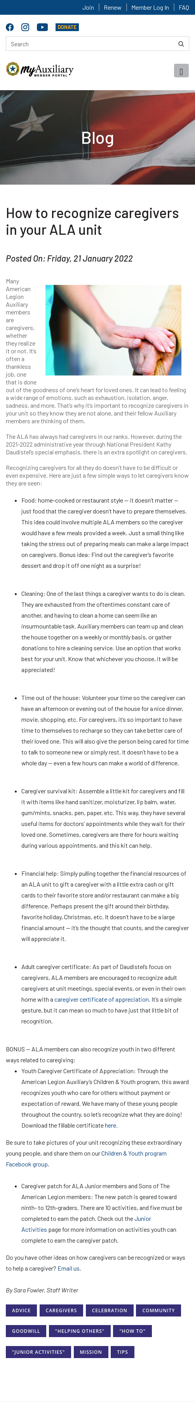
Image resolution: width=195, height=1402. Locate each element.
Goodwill (26, 1331)
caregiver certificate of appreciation (101, 999)
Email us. (69, 1268)
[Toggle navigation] (181, 70)
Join (88, 7)
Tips (122, 1352)
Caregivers (61, 1310)
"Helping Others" (79, 1331)
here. (111, 1125)
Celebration (109, 1310)
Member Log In (150, 7)
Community (158, 1310)
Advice (21, 1310)
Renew (113, 7)
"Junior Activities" (38, 1352)
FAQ (184, 7)
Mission (91, 1352)
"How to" (132, 1331)
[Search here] (97, 43)
